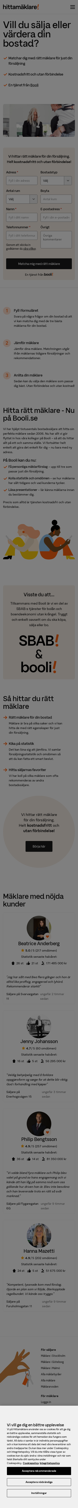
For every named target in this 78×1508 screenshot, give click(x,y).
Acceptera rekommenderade (39, 1473)
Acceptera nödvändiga (39, 1484)
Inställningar (39, 1495)
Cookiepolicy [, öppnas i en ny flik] (31, 1465)
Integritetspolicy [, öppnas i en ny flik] (50, 1465)
